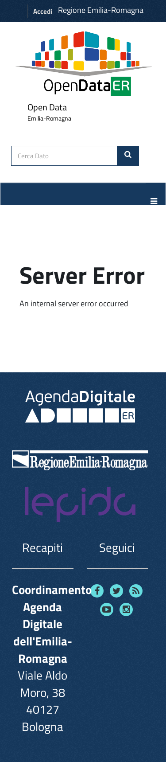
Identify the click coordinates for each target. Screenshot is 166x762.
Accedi (42, 11)
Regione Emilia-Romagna (100, 10)
